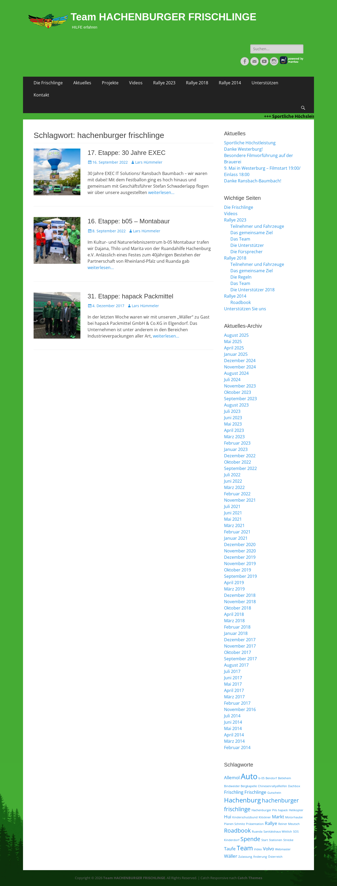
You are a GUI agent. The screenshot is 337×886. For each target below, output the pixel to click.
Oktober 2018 (237, 608)
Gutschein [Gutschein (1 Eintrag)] (274, 793)
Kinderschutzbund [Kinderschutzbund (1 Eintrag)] (245, 817)
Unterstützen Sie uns (245, 309)
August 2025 (236, 335)
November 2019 (240, 563)
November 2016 (240, 709)
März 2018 (234, 621)
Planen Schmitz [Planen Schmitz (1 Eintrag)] (234, 824)
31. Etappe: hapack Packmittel (130, 296)
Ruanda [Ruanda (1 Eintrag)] (257, 831)
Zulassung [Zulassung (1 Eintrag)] (245, 857)
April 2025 (234, 348)
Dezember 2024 (240, 360)
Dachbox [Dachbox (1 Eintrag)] (294, 786)
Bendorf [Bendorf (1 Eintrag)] (271, 778)
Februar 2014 (237, 747)
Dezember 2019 (240, 557)
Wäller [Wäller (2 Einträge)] (230, 856)
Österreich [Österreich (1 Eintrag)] (275, 857)
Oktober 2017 (237, 652)
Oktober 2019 (237, 570)
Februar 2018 (237, 627)
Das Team (240, 239)
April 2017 (234, 690)
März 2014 (234, 741)
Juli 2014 (232, 716)
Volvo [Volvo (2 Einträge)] (268, 849)
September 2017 (240, 659)
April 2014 (234, 735)
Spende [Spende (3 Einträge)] (250, 839)
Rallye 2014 (230, 83)
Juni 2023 (233, 418)
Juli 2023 (232, 411)
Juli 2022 (232, 475)
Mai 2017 (233, 684)
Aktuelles (82, 83)
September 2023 (240, 399)
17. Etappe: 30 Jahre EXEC (127, 152)
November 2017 (240, 646)
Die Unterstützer (247, 245)
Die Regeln (241, 277)
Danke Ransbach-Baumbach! (252, 181)
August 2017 (236, 665)
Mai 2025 (233, 341)
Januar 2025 (236, 354)
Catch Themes (250, 877)
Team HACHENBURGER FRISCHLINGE (163, 16)
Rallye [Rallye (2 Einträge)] (271, 823)
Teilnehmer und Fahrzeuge (257, 226)
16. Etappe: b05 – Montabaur (129, 221)
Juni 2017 (233, 678)
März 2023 (234, 437)
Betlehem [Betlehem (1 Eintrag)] (284, 778)
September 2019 (240, 576)
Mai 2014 (233, 728)
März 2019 (234, 589)
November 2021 (240, 500)
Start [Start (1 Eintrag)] (264, 840)
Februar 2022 (237, 494)
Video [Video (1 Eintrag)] (258, 849)
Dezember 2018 (240, 595)
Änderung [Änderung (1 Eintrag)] (260, 857)
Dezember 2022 (240, 456)
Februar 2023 (237, 443)
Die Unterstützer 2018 (252, 290)
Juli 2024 (232, 379)
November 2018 (240, 601)
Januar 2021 (236, 538)
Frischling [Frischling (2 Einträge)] (233, 792)
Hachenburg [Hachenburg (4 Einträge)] (242, 800)
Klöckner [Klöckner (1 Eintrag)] (265, 817)
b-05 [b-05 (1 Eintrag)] (261, 778)
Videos (136, 83)
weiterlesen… (161, 192)
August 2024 (236, 373)
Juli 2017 (232, 671)
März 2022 (234, 487)
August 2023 (236, 405)
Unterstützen (265, 83)
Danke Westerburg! (243, 149)
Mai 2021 (233, 519)
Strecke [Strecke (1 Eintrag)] (288, 840)
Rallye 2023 (164, 83)
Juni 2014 (233, 722)
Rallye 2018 (197, 83)
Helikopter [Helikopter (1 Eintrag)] (296, 810)
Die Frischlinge (48, 83)
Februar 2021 (237, 532)
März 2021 (234, 525)
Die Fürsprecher (246, 252)
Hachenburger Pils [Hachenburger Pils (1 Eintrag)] (264, 810)
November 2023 (240, 386)
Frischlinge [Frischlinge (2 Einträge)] (255, 792)
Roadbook (240, 302)
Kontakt (41, 95)
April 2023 (234, 430)
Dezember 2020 (240, 544)
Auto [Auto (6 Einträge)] (249, 776)
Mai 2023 (233, 424)
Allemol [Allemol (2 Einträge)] (232, 777)
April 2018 (234, 614)
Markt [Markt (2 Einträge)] (278, 817)
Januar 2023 (236, 449)
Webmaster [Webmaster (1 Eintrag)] (283, 849)
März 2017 (234, 697)
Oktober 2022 (237, 462)
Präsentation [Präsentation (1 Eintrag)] (255, 824)
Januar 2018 (236, 633)
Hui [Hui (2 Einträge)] (227, 817)
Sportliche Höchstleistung (250, 143)
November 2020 (240, 551)
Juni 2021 (233, 513)
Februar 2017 (237, 703)
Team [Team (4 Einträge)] (245, 847)
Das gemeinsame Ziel (251, 233)
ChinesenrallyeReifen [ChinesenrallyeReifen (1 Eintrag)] (272, 786)
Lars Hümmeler (148, 162)
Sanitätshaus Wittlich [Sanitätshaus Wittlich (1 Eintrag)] (277, 831)
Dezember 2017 (240, 640)
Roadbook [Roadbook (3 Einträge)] (237, 830)
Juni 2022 (233, 481)
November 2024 (240, 367)
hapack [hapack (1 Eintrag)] (283, 810)
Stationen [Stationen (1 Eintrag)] (275, 840)
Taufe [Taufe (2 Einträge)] (230, 849)
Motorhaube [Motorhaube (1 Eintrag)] (294, 817)
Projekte (110, 83)
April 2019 (234, 582)
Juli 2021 (232, 506)
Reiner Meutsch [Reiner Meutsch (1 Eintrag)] (289, 824)
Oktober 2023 (237, 392)
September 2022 (240, 468)
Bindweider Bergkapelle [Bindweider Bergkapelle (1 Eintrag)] (240, 786)
